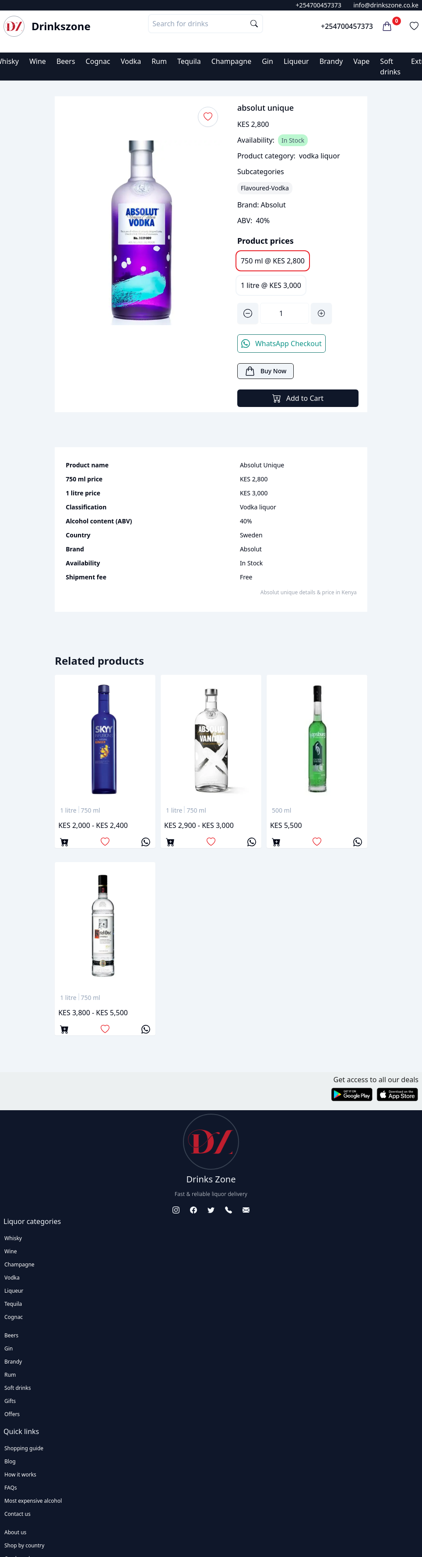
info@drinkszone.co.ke (385, 5)
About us (15, 1532)
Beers (65, 61)
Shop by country (24, 1545)
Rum (159, 61)
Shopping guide (23, 1448)
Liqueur (296, 61)
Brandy (331, 61)
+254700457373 (318, 5)
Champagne (231, 61)
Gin (267, 61)
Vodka (131, 61)
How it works (20, 1474)
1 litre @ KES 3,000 (271, 285)
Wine (37, 61)
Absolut (273, 205)
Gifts (10, 1401)
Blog (10, 1461)
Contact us (17, 1514)
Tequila (189, 61)
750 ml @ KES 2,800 (273, 261)
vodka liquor (319, 156)
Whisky (13, 1238)
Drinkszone (61, 26)
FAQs (10, 1487)
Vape (361, 61)
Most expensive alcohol (33, 1500)
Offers (12, 1414)
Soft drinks (17, 1388)
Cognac (98, 61)
